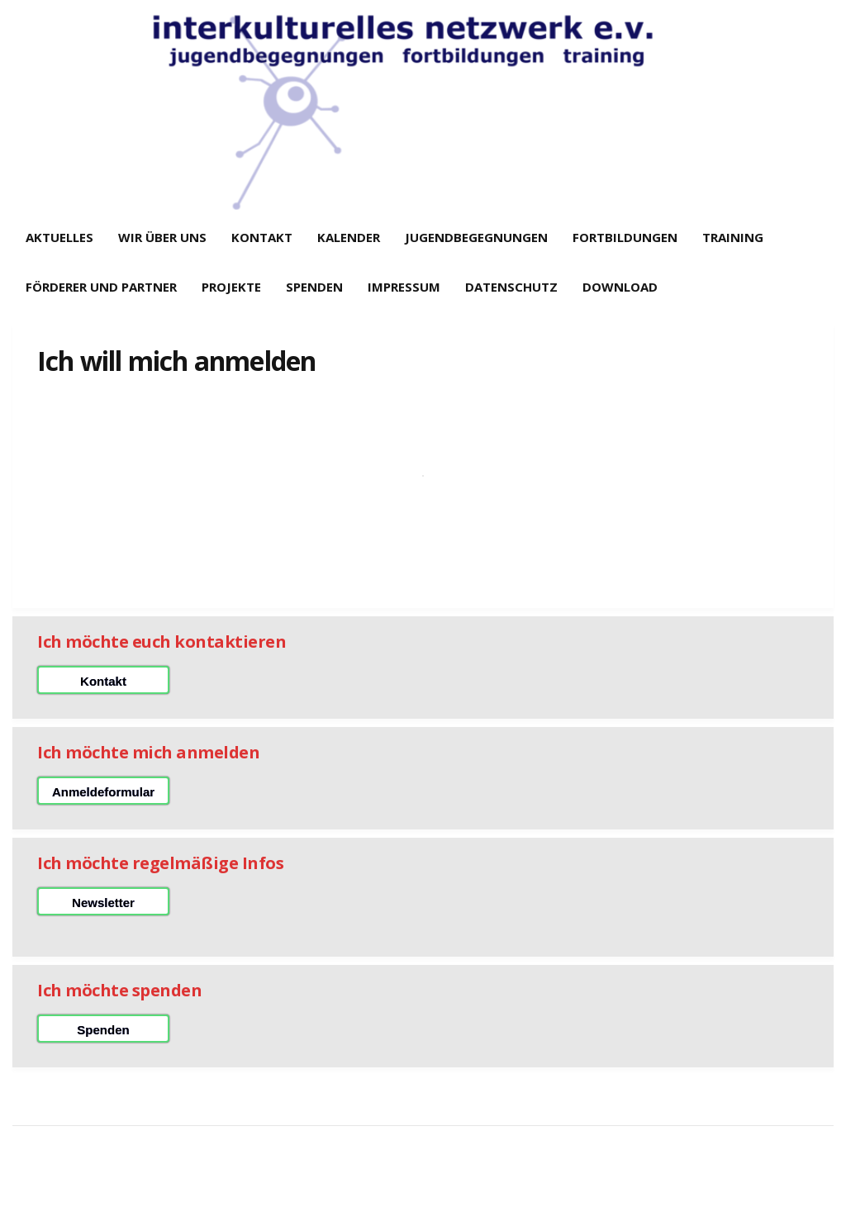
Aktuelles (59, 237)
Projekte (231, 286)
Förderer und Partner (101, 286)
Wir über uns (162, 237)
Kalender (348, 237)
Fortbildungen (625, 237)
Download (620, 286)
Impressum (404, 286)
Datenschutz (511, 286)
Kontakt (261, 237)
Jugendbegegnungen (476, 237)
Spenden (314, 286)
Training (732, 237)
